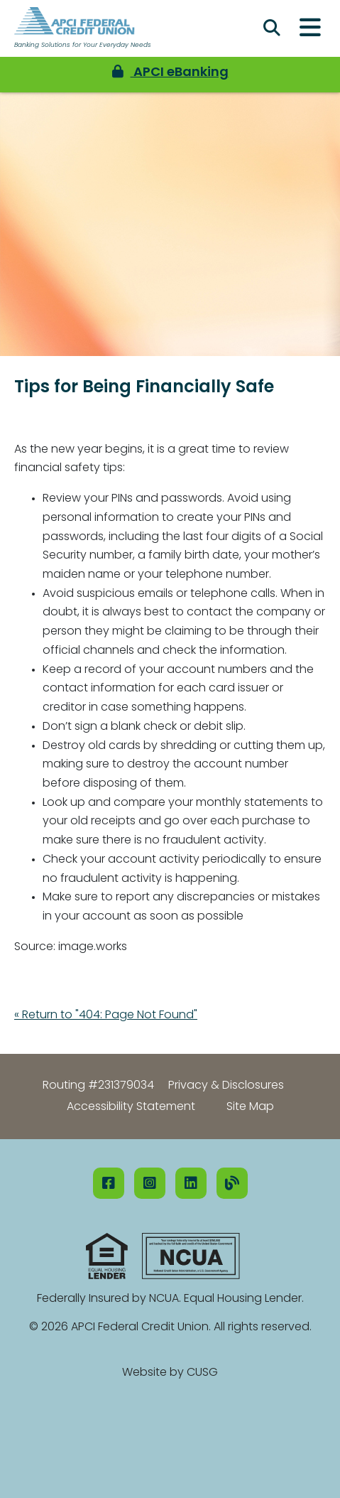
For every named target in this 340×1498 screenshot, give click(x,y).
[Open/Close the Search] (271, 28)
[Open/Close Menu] (310, 28)
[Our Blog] (232, 1183)
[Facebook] (108, 1183)
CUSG (202, 1373)
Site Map (250, 1107)
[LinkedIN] (191, 1183)
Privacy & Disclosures (226, 1086)
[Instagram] (149, 1183)
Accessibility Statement (131, 1107)
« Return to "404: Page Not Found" (105, 1015)
